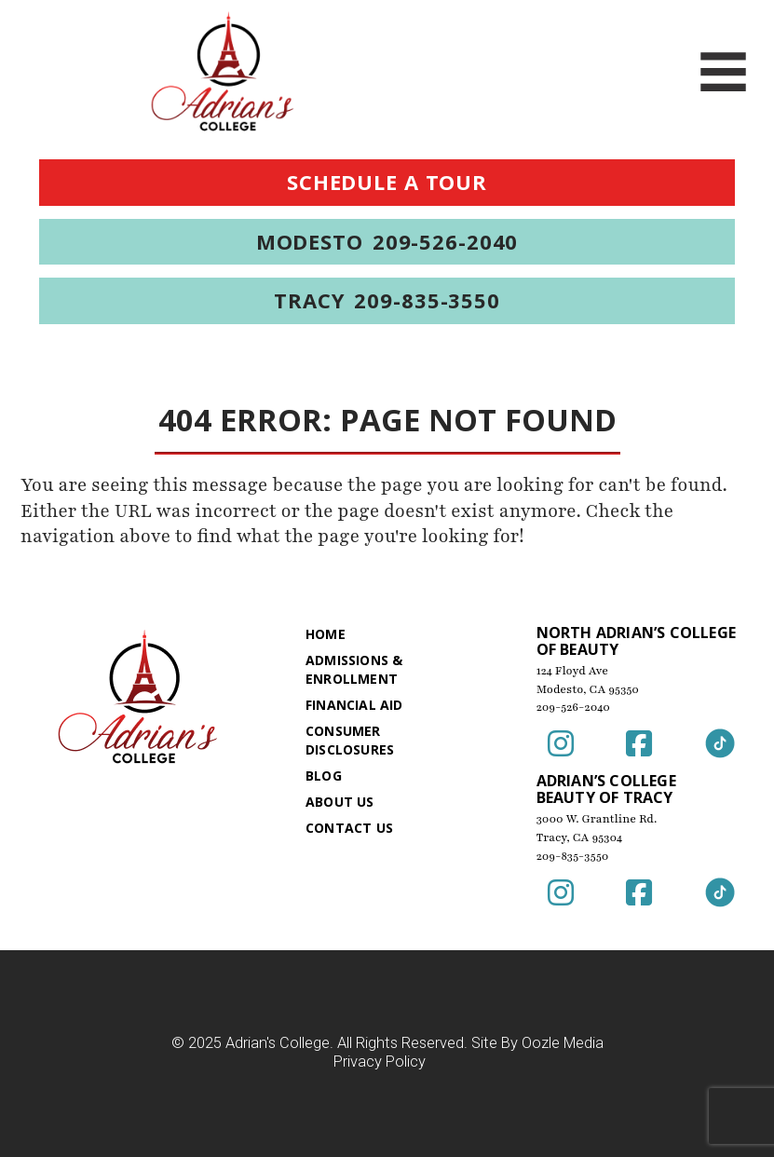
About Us (340, 801)
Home (326, 634)
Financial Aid (354, 705)
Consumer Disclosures (350, 740)
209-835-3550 (572, 856)
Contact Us (349, 828)
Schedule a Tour (387, 182)
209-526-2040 (573, 707)
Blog (324, 775)
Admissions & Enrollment (354, 669)
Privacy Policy (379, 1062)
